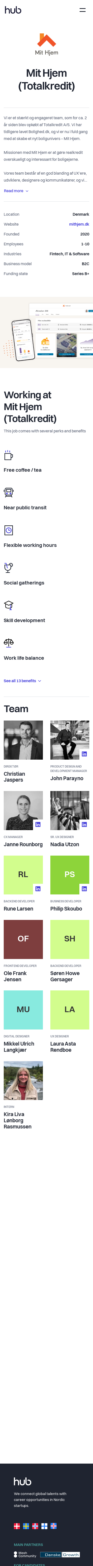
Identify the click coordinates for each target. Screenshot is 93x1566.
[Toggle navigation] (82, 10)
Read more (16, 191)
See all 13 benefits (22, 681)
